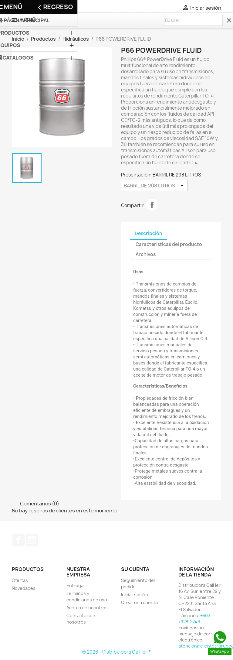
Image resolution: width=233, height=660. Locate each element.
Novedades (23, 588)
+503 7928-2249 (56, 7)
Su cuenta (135, 569)
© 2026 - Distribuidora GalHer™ (116, 652)
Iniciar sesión (134, 594)
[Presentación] (154, 185)
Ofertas (20, 580)
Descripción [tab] (148, 233)
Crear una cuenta (139, 602)
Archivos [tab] (146, 254)
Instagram (32, 540)
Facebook (18, 540)
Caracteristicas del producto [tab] (169, 244)
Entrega (74, 585)
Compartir (152, 205)
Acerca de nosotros (87, 607)
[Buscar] (193, 20)
